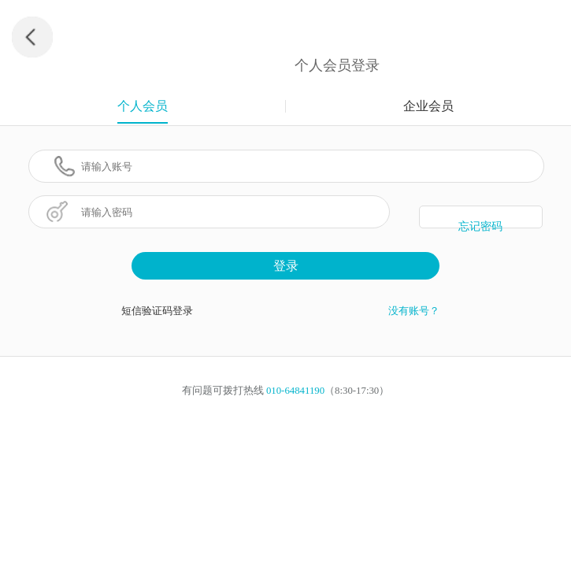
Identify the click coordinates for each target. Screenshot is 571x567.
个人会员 (142, 106)
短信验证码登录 (157, 311)
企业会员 (428, 106)
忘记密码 (480, 224)
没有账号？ (413, 311)
